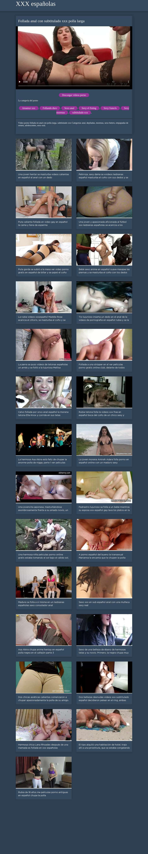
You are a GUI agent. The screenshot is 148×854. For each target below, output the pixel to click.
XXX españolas (36, 3)
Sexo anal (69, 108)
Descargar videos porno (74, 95)
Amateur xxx (28, 108)
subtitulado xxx (80, 112)
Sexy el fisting (89, 108)
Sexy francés (110, 108)
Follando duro (50, 108)
